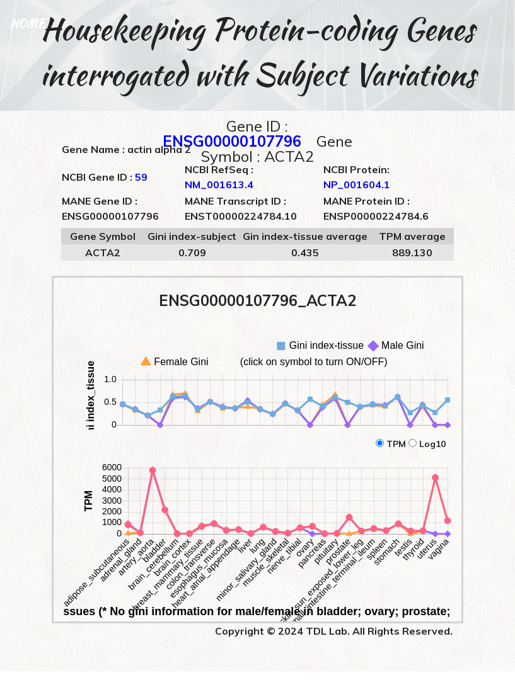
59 (141, 177)
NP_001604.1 (356, 184)
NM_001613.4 (219, 184)
